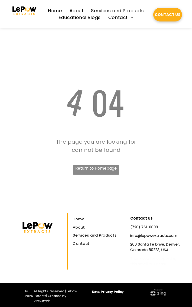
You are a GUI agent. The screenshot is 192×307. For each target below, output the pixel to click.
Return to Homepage (96, 168)
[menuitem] (55, 10)
